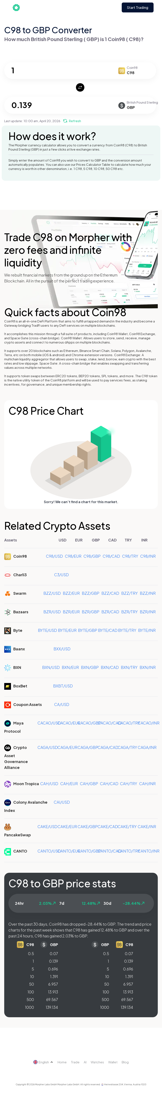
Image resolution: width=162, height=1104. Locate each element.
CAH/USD (49, 783)
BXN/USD (51, 667)
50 (31, 984)
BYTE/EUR (67, 630)
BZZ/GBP (90, 593)
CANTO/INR (148, 851)
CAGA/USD (48, 747)
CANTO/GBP (89, 851)
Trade (75, 1062)
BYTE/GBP (87, 630)
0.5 (31, 953)
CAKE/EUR (67, 826)
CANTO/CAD (109, 851)
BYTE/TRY (127, 630)
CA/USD (61, 704)
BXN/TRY (129, 667)
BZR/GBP (90, 611)
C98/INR (148, 556)
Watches (97, 1062)
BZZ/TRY (129, 593)
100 (31, 991)
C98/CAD (111, 556)
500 (30, 999)
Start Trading (137, 7)
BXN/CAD (110, 667)
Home (62, 1062)
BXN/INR (148, 667)
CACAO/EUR (69, 722)
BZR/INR (148, 611)
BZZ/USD (52, 593)
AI (85, 1062)
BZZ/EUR (71, 593)
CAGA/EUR (67, 747)
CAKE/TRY (127, 826)
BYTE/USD (47, 630)
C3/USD (61, 574)
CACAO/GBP (89, 722)
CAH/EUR (69, 783)
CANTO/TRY (129, 851)
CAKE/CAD (108, 826)
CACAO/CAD (109, 722)
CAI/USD (62, 802)
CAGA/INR (147, 747)
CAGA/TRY (127, 747)
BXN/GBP (90, 667)
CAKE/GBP (88, 826)
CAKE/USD (47, 826)
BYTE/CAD (107, 630)
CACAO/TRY (129, 722)
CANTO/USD (49, 851)
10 (32, 976)
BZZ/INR (148, 593)
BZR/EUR (71, 611)
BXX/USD (62, 648)
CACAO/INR (148, 722)
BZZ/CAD (110, 593)
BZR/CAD (110, 611)
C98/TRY (130, 556)
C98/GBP (92, 556)
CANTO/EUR (69, 851)
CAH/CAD (109, 783)
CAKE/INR (147, 826)
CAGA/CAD (108, 747)
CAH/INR (147, 783)
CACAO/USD (49, 722)
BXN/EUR (70, 667)
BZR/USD (52, 611)
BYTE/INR (147, 630)
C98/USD (54, 556)
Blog (125, 1062)
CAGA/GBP (88, 747)
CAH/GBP (89, 783)
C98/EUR (73, 556)
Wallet (112, 1062)
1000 (29, 1007)
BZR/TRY (129, 611)
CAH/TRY (128, 783)
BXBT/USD (63, 685)
